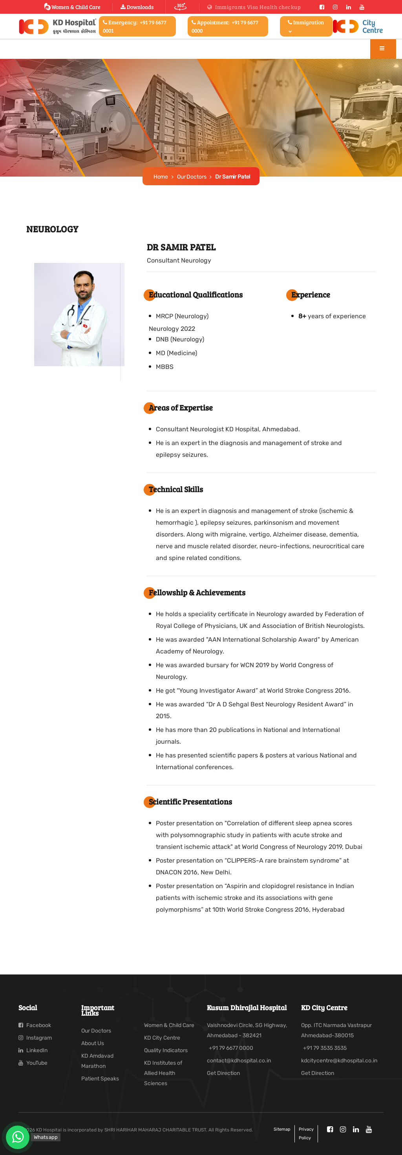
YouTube (33, 1063)
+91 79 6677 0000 (231, 1048)
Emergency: (134, 26)
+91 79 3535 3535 (325, 1048)
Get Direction (223, 1073)
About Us (92, 1043)
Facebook (34, 1025)
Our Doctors (191, 176)
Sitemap (282, 1129)
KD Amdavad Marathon (97, 1061)
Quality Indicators (166, 1050)
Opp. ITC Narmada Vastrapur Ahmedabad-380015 (336, 1030)
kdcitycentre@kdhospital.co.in (339, 1060)
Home (160, 176)
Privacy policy (306, 1133)
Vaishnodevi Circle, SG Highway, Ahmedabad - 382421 (247, 1030)
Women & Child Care (72, 7)
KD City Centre (162, 1038)
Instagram (35, 1038)
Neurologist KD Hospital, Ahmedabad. (245, 429)
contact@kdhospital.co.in (239, 1060)
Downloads (137, 7)
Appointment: (225, 26)
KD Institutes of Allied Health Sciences (163, 1073)
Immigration (306, 25)
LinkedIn (33, 1050)
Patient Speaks (100, 1078)
